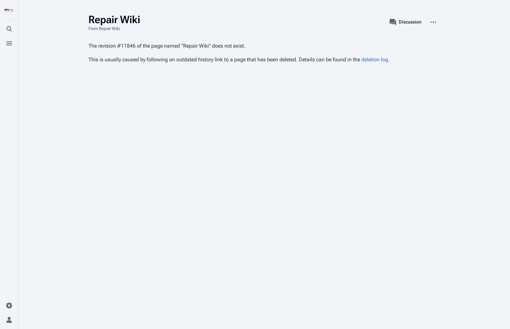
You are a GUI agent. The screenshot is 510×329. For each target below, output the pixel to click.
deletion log (374, 59)
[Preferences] (9, 305)
